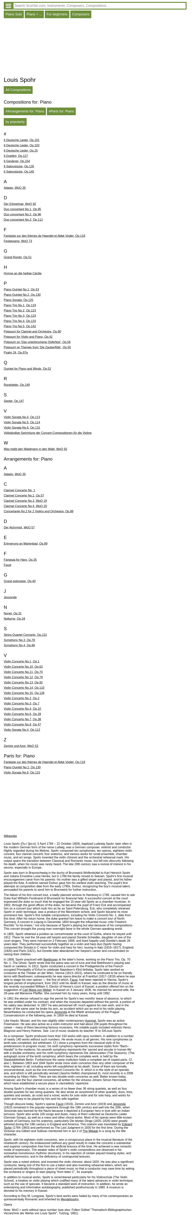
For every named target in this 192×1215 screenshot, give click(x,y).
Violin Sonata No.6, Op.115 (22, 427)
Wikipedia (10, 836)
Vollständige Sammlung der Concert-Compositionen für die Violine (48, 432)
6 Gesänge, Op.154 (17, 161)
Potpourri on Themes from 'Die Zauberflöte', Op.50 (37, 347)
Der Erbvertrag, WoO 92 (20, 204)
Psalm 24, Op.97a (16, 352)
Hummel (90, 1020)
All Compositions (18, 90)
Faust (7, 565)
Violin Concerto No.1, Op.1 (21, 661)
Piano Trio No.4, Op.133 (20, 321)
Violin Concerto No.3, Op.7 (21, 703)
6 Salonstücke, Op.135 (19, 166)
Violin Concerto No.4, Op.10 (22, 708)
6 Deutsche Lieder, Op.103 (21, 145)
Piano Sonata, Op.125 (18, 300)
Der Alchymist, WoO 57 (19, 527)
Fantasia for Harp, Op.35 (20, 559)
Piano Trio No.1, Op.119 (20, 305)
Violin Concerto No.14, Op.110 (24, 687)
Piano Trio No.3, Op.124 (20, 315)
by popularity (15, 122)
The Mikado (90, 1131)
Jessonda (10, 597)
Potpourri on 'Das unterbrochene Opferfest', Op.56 (37, 342)
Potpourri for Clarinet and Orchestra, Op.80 (32, 331)
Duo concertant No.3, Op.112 (23, 219)
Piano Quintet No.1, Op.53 (21, 289)
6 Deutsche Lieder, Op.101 (21, 140)
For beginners (57, 14)
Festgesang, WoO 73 (18, 241)
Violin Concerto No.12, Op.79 (23, 677)
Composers (80, 14)
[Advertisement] (95, 48)
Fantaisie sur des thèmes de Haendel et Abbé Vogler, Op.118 (44, 235)
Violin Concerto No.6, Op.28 (22, 714)
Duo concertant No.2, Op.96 (22, 214)
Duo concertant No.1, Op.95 (22, 209)
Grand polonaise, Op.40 (20, 581)
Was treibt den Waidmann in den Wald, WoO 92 (35, 449)
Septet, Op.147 (14, 401)
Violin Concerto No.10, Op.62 (23, 666)
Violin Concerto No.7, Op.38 (22, 719)
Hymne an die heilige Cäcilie (23, 273)
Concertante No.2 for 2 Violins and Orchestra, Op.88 (38, 511)
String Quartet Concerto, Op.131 (25, 634)
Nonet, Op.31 (13, 613)
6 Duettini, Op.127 (16, 155)
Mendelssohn (70, 1199)
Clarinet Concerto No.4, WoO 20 (25, 506)
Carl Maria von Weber (36, 989)
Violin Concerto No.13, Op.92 (23, 682)
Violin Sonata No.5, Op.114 (22, 422)
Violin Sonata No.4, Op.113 (22, 417)
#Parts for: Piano (61, 111)
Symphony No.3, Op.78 (19, 640)
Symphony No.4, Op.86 (19, 645)
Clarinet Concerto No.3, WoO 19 (25, 500)
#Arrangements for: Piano (25, 111)
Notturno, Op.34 (14, 618)
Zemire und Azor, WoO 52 (21, 746)
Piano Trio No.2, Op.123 (20, 310)
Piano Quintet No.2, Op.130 (22, 294)
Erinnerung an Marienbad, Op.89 (25, 543)
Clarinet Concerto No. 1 (19, 490)
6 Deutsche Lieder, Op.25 (21, 150)
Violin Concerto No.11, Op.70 (23, 672)
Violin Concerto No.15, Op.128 (24, 693)
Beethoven (51, 959)
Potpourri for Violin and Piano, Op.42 (28, 336)
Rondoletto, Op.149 (17, 384)
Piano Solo (14, 14)
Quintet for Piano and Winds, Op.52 (27, 368)
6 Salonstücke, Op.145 (19, 171)
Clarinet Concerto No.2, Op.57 (24, 495)
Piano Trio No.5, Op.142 (20, 326)
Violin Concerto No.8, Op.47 (22, 724)
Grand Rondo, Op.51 (18, 257)
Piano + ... (34, 14)
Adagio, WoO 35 (15, 187)
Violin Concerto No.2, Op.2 (21, 698)
